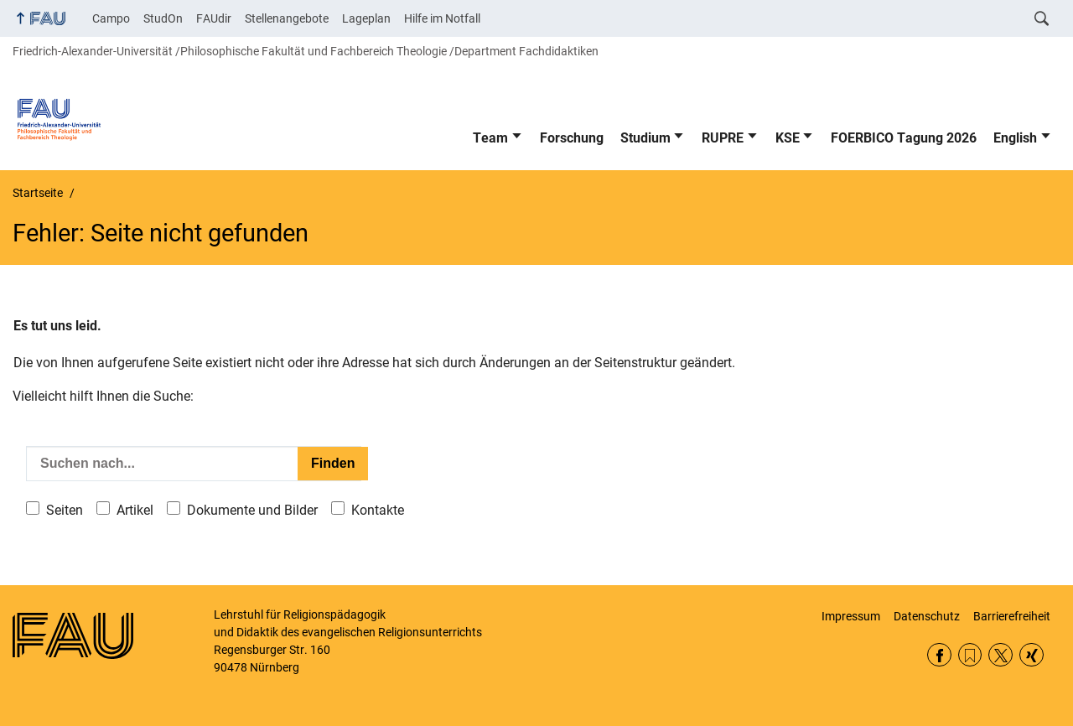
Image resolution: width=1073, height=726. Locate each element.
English (1015, 138)
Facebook (939, 655)
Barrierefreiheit (1011, 616)
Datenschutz (927, 616)
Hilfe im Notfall (442, 18)
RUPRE (723, 138)
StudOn (163, 18)
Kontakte (377, 510)
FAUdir (213, 18)
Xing (1031, 655)
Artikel (135, 510)
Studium (645, 138)
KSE (787, 138)
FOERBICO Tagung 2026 (904, 138)
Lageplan (366, 18)
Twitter (1000, 655)
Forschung (572, 138)
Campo (111, 18)
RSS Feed (970, 655)
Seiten (64, 510)
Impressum (851, 616)
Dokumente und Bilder (252, 510)
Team (490, 138)
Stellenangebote (287, 18)
